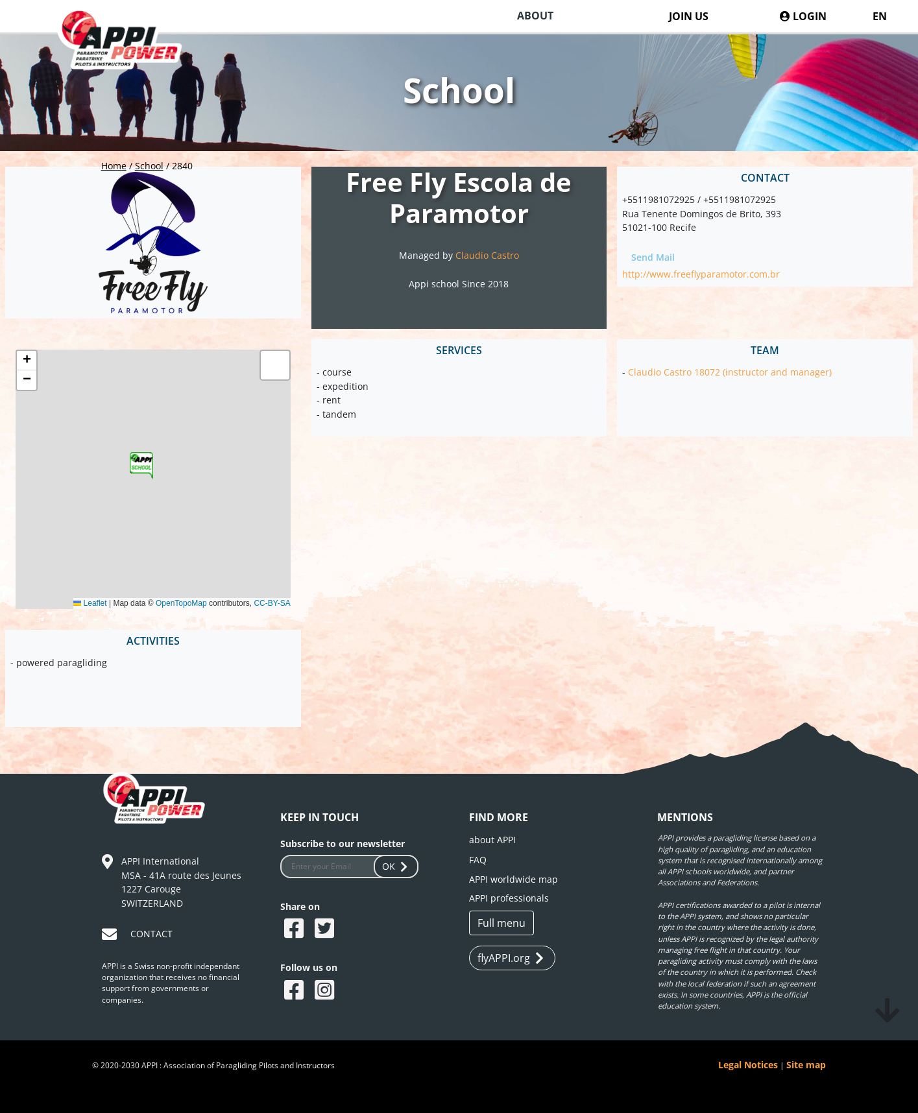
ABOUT (535, 15)
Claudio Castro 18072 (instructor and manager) (730, 372)
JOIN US (688, 16)
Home (114, 166)
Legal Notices (748, 1065)
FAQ (478, 860)
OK (396, 866)
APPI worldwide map (513, 879)
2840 (182, 166)
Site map (806, 1065)
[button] (141, 465)
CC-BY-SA (272, 603)
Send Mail (653, 257)
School (149, 166)
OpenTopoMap (181, 603)
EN (880, 16)
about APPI (492, 839)
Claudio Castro (487, 255)
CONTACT (151, 934)
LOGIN (803, 16)
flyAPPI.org (510, 958)
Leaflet (89, 603)
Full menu (501, 923)
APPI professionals (509, 898)
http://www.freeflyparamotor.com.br (701, 274)
